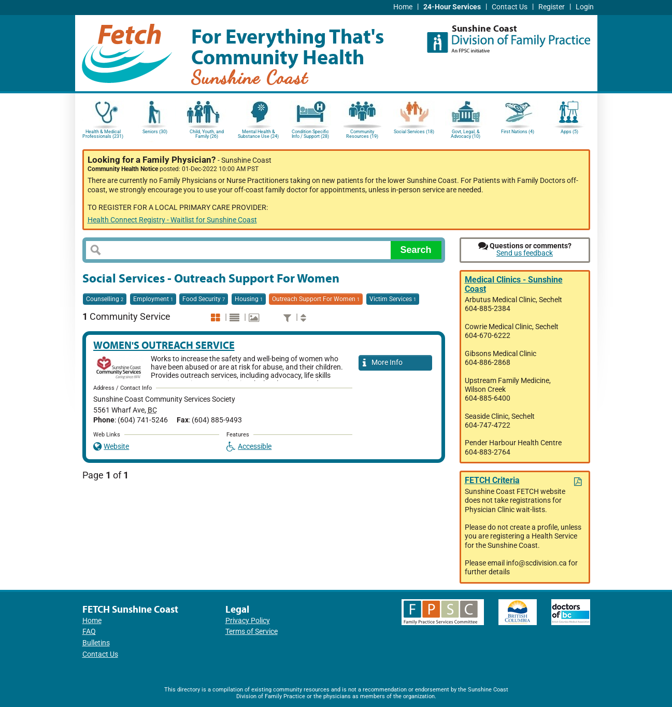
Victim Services (392, 299)
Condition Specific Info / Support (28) (310, 134)
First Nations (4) (517, 131)
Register (551, 7)
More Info (383, 363)
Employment (153, 299)
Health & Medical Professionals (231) (102, 134)
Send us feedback (524, 253)
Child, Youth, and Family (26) (207, 134)
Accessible (249, 446)
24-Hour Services (452, 7)
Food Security (203, 299)
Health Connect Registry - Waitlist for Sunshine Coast (172, 220)
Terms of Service (251, 631)
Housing (249, 299)
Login (585, 7)
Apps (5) (569, 131)
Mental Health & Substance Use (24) (258, 134)
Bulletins (96, 643)
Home (402, 7)
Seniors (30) (154, 131)
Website (111, 446)
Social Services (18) (414, 131)
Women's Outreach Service (164, 344)
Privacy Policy (247, 620)
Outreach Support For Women (316, 299)
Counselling (104, 299)
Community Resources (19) (362, 134)
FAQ (89, 631)
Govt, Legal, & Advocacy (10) (465, 134)
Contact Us (509, 7)
